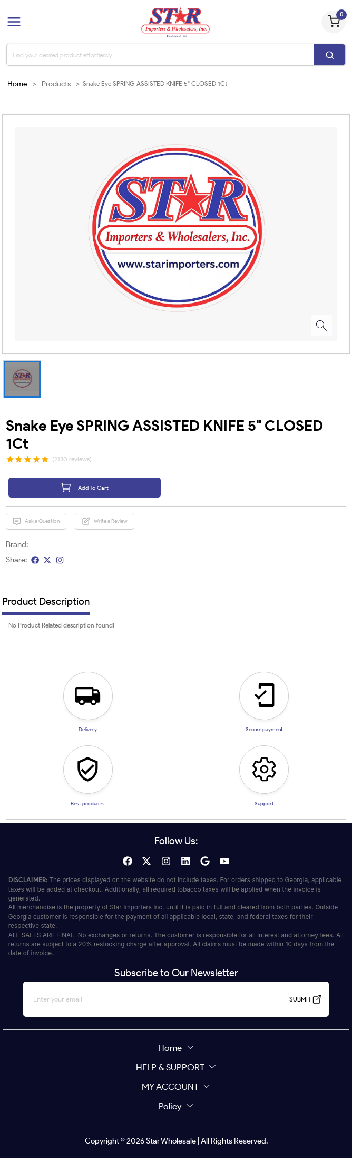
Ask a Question (36, 525)
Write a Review (104, 525)
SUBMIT (290, 1004)
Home (17, 83)
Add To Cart (84, 489)
